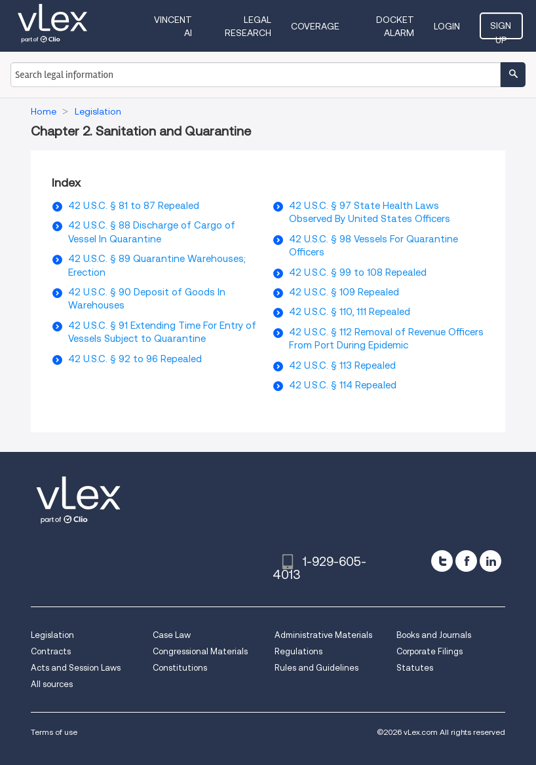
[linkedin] (490, 561)
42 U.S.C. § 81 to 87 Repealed (133, 205)
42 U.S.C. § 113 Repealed (342, 365)
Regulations (298, 651)
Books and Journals (433, 635)
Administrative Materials (323, 635)
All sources (52, 684)
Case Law (172, 635)
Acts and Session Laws (76, 668)
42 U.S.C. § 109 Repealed (344, 292)
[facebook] (466, 561)
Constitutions (180, 668)
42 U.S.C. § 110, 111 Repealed (349, 312)
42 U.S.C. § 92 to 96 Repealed (135, 359)
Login (448, 26)
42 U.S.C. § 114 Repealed (342, 385)
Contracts (51, 651)
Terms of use (54, 732)
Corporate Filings (429, 651)
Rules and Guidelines (316, 668)
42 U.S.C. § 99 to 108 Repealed (358, 272)
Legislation (52, 635)
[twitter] (442, 561)
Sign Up (501, 29)
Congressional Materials (200, 651)
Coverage (316, 26)
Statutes (414, 668)
